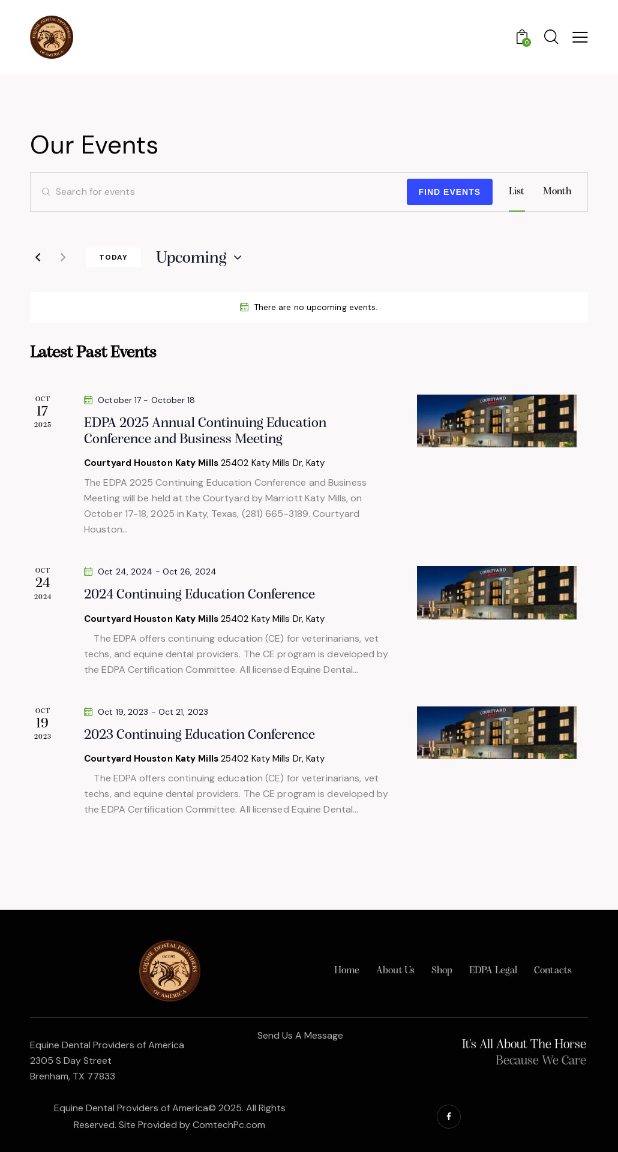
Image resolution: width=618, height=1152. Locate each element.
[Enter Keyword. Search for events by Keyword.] (219, 192)
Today (113, 257)
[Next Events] (63, 257)
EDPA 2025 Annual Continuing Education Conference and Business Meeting (205, 431)
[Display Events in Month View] (557, 192)
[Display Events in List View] (516, 192)
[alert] (309, 307)
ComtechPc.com (229, 1124)
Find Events (450, 192)
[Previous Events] (38, 257)
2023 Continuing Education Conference (199, 735)
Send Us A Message (300, 1035)
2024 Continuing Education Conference (199, 595)
